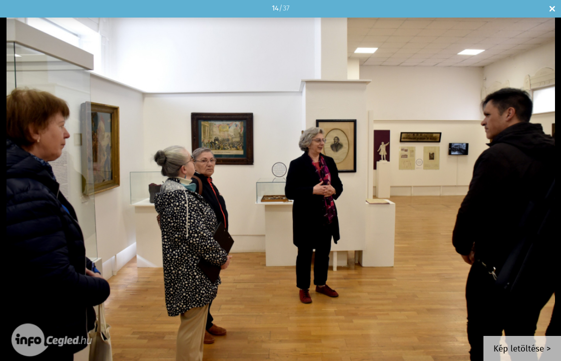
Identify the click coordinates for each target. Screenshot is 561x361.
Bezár (552, 9)
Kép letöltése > (522, 349)
